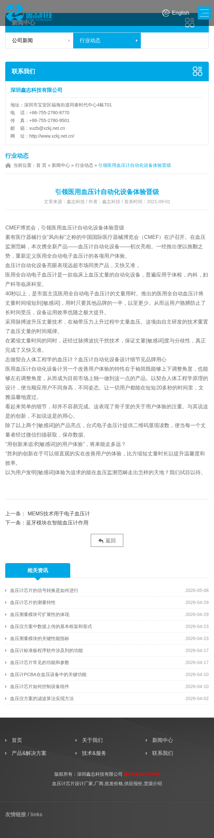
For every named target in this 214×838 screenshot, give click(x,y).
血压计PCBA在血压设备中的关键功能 (48, 674)
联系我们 (23, 71)
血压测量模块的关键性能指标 (39, 638)
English (180, 13)
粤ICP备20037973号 (141, 774)
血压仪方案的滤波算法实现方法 (42, 698)
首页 (17, 740)
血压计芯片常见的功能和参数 (39, 662)
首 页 (41, 165)
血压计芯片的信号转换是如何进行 (44, 590)
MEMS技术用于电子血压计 (58, 513)
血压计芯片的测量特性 (33, 602)
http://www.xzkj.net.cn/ (51, 136)
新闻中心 (61, 165)
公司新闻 (22, 40)
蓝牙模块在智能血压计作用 (57, 522)
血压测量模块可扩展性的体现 (39, 614)
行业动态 (90, 40)
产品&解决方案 (29, 753)
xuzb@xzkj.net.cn (47, 128)
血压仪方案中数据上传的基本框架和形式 (51, 626)
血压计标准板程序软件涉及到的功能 (46, 650)
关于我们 (92, 740)
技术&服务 (94, 753)
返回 (107, 541)
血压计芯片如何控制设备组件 (39, 686)
